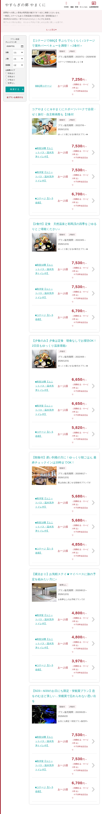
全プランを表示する (15, 97)
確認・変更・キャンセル (78, 4)
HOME (66, 4)
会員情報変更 (94, 4)
